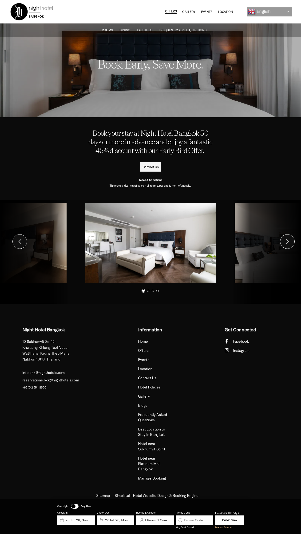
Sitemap (103, 495)
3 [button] (153, 291)
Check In (62, 512)
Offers (171, 12)
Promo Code (183, 512)
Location (225, 12)
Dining (124, 30)
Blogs (142, 405)
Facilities (144, 30)
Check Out (103, 512)
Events (206, 12)
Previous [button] (19, 241)
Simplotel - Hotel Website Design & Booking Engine (156, 495)
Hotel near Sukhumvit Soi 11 (151, 446)
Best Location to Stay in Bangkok (151, 432)
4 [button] (157, 291)
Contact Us (147, 378)
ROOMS (107, 30)
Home (143, 341)
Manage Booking (223, 527)
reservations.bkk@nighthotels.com (50, 379)
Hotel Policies (149, 387)
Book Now (229, 520)
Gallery (188, 12)
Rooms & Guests (146, 512)
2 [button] (148, 291)
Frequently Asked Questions (182, 30)
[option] (150, 70)
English (259, 11)
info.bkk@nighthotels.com (43, 372)
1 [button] (143, 291)
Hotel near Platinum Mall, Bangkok (149, 463)
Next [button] (287, 241)
